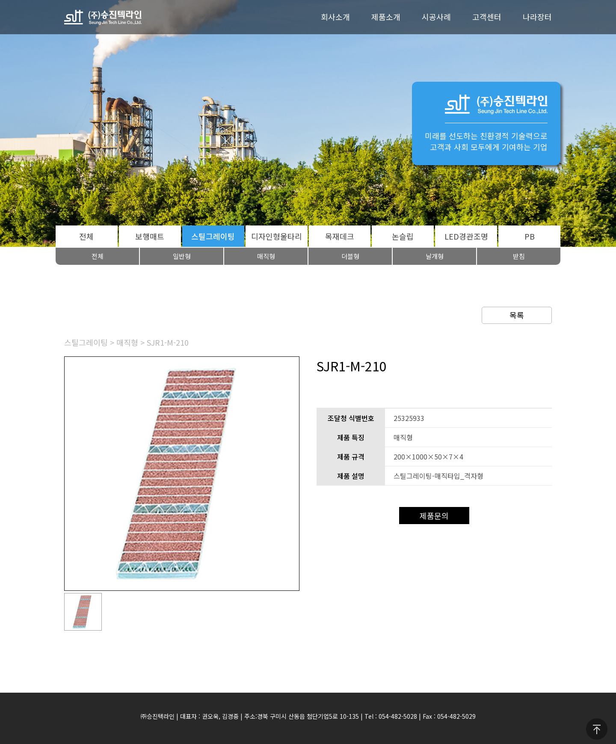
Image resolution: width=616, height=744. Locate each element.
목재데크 (339, 236)
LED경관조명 (466, 236)
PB (529, 236)
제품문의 (434, 515)
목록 (516, 314)
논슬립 (403, 236)
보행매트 (149, 236)
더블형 (350, 256)
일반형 (182, 256)
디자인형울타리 (276, 236)
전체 (86, 236)
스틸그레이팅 (213, 236)
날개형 (435, 256)
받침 (519, 256)
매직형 (266, 256)
